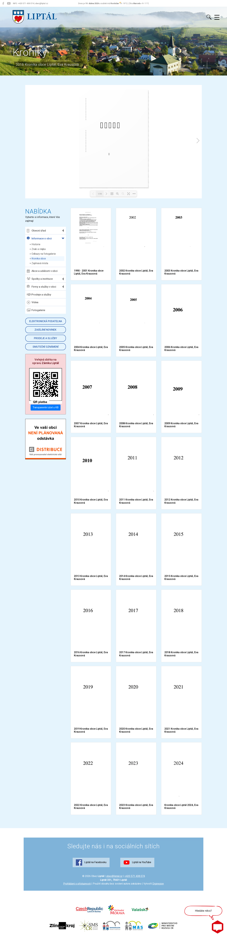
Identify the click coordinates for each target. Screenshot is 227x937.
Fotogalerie (36, 310)
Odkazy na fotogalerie (44, 253)
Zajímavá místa (40, 263)
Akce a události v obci (42, 271)
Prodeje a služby (39, 294)
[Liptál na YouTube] (9, 3)
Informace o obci (39, 238)
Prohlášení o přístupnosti (77, 883)
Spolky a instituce (40, 279)
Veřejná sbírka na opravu (45, 361)
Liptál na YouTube (137, 862)
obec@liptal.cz (114, 876)
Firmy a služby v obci (41, 286)
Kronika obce (39, 258)
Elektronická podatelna (45, 321)
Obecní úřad (36, 230)
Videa (32, 302)
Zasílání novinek (45, 329)
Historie (36, 244)
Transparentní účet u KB (45, 407)
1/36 (100, 194)
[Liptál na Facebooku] (3, 3)
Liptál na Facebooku (91, 862)
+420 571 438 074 (135, 876)
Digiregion (158, 883)
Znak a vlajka (39, 249)
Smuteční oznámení (45, 346)
